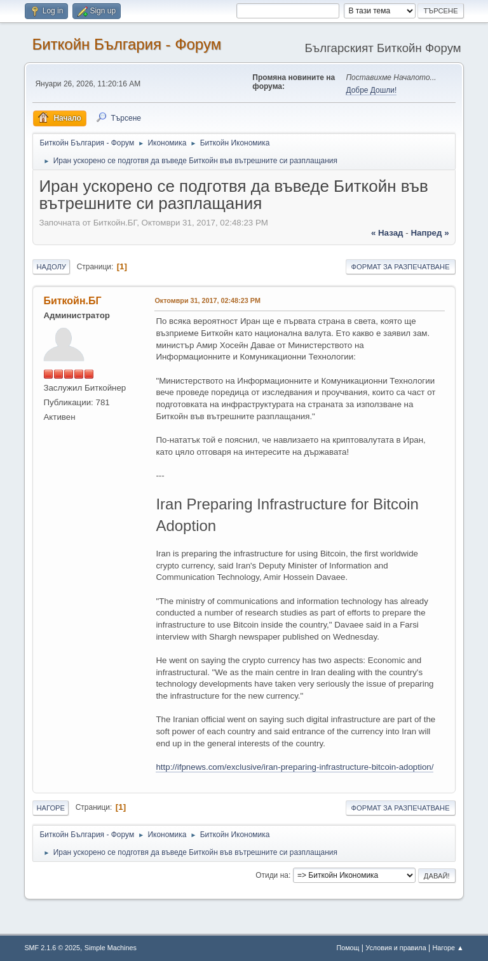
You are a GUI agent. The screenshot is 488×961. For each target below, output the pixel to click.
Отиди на (271, 875)
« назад (387, 233)
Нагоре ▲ (447, 947)
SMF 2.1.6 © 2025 (52, 947)
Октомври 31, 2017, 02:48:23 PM (207, 300)
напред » (429, 233)
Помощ (347, 947)
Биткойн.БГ (72, 300)
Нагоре (50, 808)
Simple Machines (111, 947)
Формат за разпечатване (400, 267)
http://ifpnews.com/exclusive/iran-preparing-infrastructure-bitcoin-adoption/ (294, 767)
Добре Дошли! (371, 90)
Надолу (51, 267)
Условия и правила (395, 947)
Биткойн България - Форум (126, 44)
